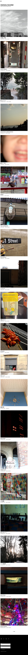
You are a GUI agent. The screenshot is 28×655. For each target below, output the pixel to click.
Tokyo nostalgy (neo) (4, 225)
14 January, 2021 (2, 533)
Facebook (4, 639)
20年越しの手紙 (3, 37)
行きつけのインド (3, 532)
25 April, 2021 (2, 289)
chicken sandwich (3, 69)
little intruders (2, 438)
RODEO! (1, 194)
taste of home (2, 595)
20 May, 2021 (2, 258)
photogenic (2, 351)
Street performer (3, 257)
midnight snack (3, 469)
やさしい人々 (2, 375)
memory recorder (7, 5)
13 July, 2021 (2, 164)
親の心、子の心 (3, 163)
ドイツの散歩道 (3, 563)
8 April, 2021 (2, 352)
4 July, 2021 (1, 195)
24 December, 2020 (2, 627)
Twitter (1, 639)
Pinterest (9, 639)
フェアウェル (2, 288)
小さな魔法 (2, 501)
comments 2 (7, 408)
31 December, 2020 (2, 596)
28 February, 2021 (2, 408)
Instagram (6, 639)
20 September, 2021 (2, 101)
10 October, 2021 (2, 70)
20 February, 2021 (2, 439)
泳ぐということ (3, 100)
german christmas (3, 626)
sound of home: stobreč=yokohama (6, 131)
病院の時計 (2, 407)
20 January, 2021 (2, 502)
